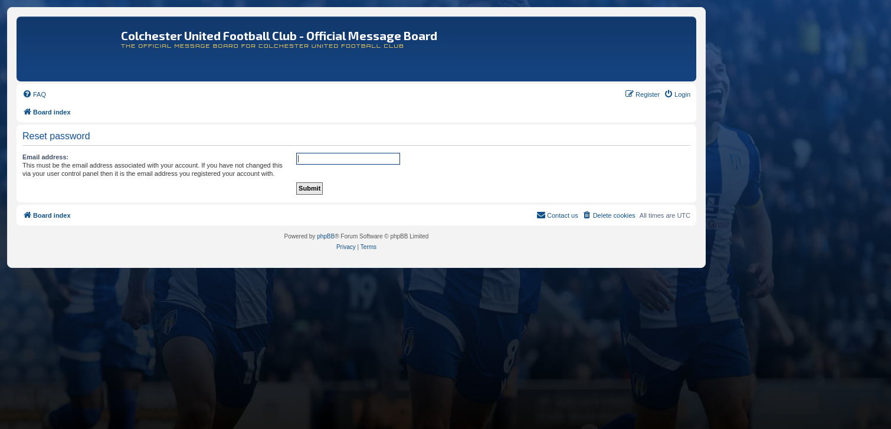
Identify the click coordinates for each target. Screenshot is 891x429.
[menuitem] (34, 94)
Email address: (45, 157)
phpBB (326, 236)
